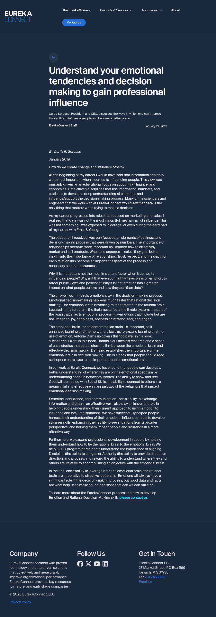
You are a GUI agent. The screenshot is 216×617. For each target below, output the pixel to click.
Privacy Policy (20, 602)
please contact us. (133, 497)
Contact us (74, 22)
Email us (145, 582)
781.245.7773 (155, 577)
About (175, 10)
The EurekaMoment (76, 10)
